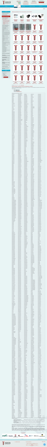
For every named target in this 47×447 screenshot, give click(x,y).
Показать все (22, 22)
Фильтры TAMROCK (4, 51)
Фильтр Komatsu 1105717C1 (22, 61)
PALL (3, 73)
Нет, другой (19, 7)
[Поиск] (22, 9)
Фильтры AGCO (4, 44)
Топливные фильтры (4, 14)
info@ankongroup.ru (26, 4)
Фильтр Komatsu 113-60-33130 (41, 71)
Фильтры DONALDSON (4, 47)
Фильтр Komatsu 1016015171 (28, 41)
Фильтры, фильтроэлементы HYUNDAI (5, 29)
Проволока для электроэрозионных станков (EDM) (5, 60)
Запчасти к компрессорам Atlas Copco (5, 68)
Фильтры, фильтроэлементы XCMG (6, 32)
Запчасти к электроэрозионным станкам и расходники (6, 63)
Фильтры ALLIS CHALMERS (5, 45)
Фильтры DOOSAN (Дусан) (5, 26)
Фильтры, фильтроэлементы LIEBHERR (5, 36)
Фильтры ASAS (3, 46)
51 (19, 22)
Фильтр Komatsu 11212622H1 (16, 71)
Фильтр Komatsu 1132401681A (28, 81)
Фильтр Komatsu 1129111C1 (28, 71)
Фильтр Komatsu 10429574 (28, 51)
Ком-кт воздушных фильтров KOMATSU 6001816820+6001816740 (28, 31)
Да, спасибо (15, 7)
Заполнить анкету (41, 2)
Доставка (23, 6)
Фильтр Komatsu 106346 (34, 51)
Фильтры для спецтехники (5, 16)
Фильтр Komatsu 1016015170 (22, 41)
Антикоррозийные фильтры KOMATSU (5, 23)
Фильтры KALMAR (4, 49)
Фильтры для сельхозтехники (6, 53)
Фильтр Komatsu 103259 (41, 41)
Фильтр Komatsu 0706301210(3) (41, 31)
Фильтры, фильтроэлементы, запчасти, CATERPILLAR (5, 18)
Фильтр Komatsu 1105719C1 (28, 61)
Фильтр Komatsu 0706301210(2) (34, 31)
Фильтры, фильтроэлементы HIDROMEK (5, 38)
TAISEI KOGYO (5, 75)
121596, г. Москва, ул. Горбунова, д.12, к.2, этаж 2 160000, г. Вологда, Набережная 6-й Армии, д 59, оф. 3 (32, 444)
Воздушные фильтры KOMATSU (6, 20)
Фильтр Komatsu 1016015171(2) (34, 41)
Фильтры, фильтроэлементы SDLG (5, 34)
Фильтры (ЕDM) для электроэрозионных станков (5, 57)
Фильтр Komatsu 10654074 (41, 51)
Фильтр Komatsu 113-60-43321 (22, 81)
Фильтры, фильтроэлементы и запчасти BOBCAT (5, 28)
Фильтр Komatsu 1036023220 (16, 51)
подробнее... (15, 32)
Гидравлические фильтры (5, 13)
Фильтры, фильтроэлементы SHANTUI (5, 35)
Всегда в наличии (32, 6)
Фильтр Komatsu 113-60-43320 (16, 81)
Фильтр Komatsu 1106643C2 (41, 61)
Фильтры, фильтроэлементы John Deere (5, 41)
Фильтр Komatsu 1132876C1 (34, 81)
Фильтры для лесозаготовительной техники (6, 55)
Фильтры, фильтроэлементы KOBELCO (5, 39)
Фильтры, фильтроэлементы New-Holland (5, 30)
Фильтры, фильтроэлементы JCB (5, 37)
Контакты (40, 6)
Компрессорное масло (5, 66)
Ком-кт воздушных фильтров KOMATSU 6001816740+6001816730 (22, 31)
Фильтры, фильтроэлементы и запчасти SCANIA (5, 27)
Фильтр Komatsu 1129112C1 (34, 71)
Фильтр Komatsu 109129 (16, 61)
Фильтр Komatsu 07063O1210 (16, 41)
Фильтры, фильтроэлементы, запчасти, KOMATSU (5, 19)
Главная (6, 6)
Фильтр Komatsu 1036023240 (22, 51)
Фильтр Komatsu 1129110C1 (22, 71)
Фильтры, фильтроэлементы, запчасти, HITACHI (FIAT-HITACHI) (5, 25)
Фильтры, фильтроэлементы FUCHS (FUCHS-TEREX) (6, 43)
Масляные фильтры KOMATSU (6, 21)
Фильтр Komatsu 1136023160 (41, 81)
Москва (19, 4)
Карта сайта (43, 441)
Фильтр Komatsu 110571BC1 (34, 61)
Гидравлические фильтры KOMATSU (5, 22)
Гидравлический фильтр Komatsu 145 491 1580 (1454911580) (16, 31)
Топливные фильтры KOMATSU (22, 20)
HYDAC (4, 74)
